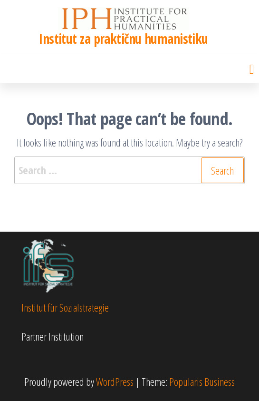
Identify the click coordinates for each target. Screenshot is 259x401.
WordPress (115, 381)
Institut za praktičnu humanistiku (123, 38)
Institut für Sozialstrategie (65, 307)
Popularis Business (202, 381)
